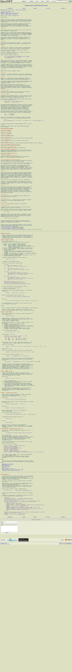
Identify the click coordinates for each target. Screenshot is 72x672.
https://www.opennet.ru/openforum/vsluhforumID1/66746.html (14, 284)
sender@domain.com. (27, 610)
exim (9, 10)
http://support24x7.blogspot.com (12, 17)
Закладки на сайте (4, 670)
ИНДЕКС (23, 8)
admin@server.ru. (11, 122)
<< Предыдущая (9, 8)
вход (62, 0)
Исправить (35, 8)
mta (11, 10)
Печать (49, 8)
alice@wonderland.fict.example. (23, 68)
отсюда (2, 575)
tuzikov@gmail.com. (10, 12)
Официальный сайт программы (8, 577)
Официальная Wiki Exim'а (7, 578)
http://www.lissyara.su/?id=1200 (11, 280)
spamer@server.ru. (17, 442)
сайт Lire (4, 581)
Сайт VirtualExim (5, 579)
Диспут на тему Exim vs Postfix (8, 583)
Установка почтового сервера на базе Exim (11, 585)
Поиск (53, 1)
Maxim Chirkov (69, 670)
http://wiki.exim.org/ (6, 282)
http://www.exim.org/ (6, 281)
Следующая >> (63, 8)
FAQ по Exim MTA (5, 582)
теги (55, 1)
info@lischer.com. (26, 368)
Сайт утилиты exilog (6, 580)
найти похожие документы (21, 10)
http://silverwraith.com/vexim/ (8, 283)
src (46, 8)
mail (13, 10)
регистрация (65, 0)
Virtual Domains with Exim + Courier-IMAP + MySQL (12, 584)
